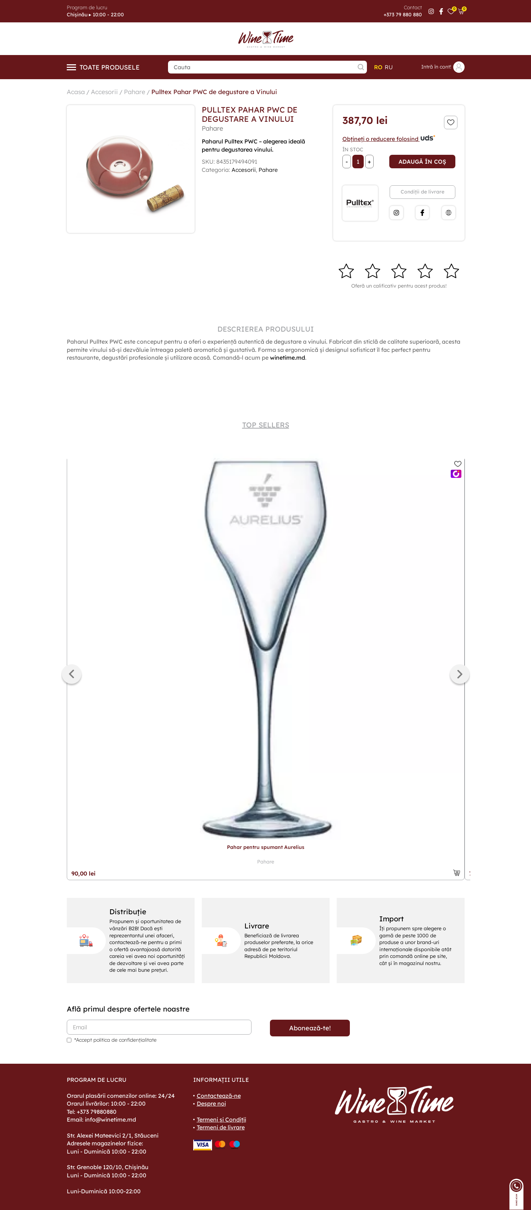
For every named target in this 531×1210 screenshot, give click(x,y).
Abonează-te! (310, 1028)
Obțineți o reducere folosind (389, 138)
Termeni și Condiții (221, 1119)
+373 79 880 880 (403, 14)
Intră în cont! (443, 67)
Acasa (76, 92)
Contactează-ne (219, 1095)
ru (389, 67)
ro (378, 67)
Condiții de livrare (422, 192)
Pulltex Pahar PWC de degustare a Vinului (217, 92)
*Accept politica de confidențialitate (115, 1039)
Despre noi (211, 1103)
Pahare (135, 92)
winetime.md (287, 357)
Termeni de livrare (221, 1127)
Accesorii (105, 92)
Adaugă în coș (422, 161)
